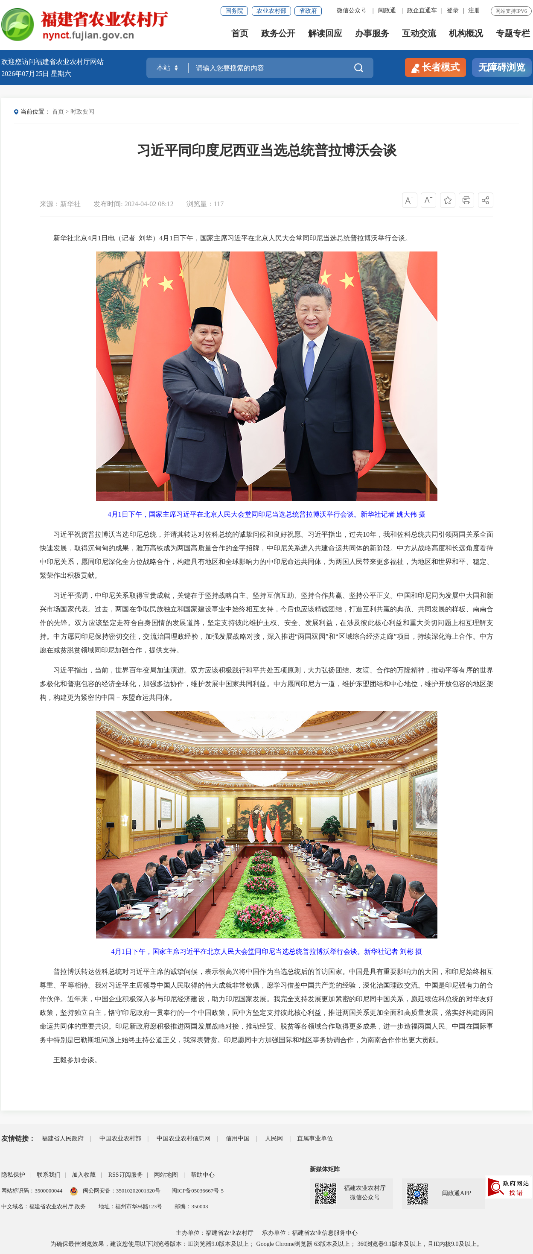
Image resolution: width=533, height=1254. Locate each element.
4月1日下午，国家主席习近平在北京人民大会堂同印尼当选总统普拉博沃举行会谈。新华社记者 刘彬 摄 (266, 951)
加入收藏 (84, 1175)
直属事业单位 (315, 1138)
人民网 (274, 1138)
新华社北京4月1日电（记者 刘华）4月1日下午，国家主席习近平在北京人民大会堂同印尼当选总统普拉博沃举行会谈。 (226, 238)
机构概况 (466, 34)
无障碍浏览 (501, 67)
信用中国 (238, 1138)
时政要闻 (82, 111)
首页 (239, 34)
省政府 (308, 11)
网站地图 (166, 1175)
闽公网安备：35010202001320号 (122, 1190)
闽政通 (387, 10)
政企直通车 (422, 10)
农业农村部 (271, 11)
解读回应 (325, 34)
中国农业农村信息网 (183, 1138)
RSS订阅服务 (125, 1175)
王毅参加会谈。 (70, 1060)
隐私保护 (13, 1175)
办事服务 (372, 34)
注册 (474, 10)
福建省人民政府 (63, 1138)
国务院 (234, 11)
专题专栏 (513, 34)
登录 (453, 10)
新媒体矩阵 (325, 1169)
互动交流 (419, 34)
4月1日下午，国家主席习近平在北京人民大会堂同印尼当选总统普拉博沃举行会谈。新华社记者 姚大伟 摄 (266, 514)
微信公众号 (352, 10)
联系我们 (49, 1175)
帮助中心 (203, 1175)
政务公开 (278, 34)
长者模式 (435, 67)
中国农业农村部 (120, 1138)
